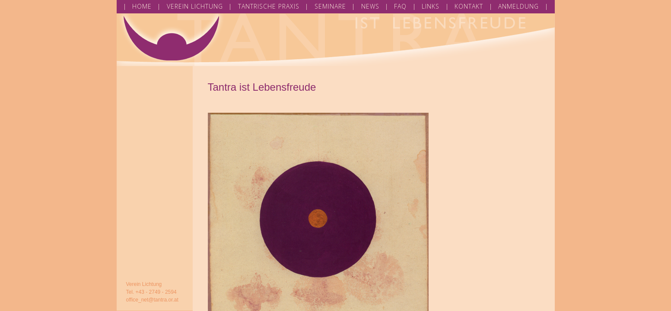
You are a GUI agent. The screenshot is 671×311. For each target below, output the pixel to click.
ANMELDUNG (518, 6)
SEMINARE (330, 6)
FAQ (400, 6)
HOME (142, 6)
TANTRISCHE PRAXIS (268, 6)
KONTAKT (469, 6)
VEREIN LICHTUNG (195, 6)
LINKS (430, 6)
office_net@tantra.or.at (152, 300)
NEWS (370, 6)
